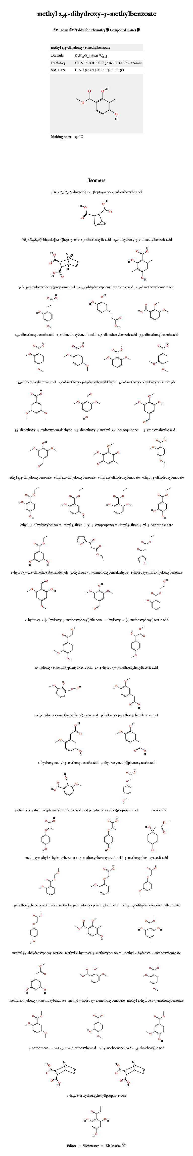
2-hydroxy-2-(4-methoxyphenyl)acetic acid (136, 620)
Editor (71, 1146)
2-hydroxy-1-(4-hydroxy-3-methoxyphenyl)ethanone (64, 620)
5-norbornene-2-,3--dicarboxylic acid (62, 1048)
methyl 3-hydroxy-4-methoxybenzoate (96, 1000)
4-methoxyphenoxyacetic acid (35, 905)
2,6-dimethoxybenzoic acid (117, 335)
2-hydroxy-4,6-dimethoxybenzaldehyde (39, 572)
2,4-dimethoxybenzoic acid (34, 335)
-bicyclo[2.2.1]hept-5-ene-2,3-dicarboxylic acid (96, 192)
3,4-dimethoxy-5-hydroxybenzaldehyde (147, 382)
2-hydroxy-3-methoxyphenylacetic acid (63, 667)
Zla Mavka (113, 1146)
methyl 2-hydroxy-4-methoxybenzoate (152, 953)
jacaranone (159, 810)
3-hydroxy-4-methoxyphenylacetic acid (129, 715)
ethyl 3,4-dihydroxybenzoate (163, 477)
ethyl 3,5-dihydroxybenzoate (40, 525)
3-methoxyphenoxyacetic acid (146, 858)
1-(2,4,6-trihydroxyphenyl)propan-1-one (96, 1095)
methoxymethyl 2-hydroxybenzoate (51, 858)
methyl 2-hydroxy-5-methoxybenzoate (38, 1000)
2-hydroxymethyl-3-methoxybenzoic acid (68, 763)
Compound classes (123, 30)
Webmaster (91, 1146)
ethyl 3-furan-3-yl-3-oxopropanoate (146, 525)
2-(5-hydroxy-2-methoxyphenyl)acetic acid (66, 715)
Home (63, 30)
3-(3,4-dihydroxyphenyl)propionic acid (105, 287)
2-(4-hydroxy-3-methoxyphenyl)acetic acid (126, 667)
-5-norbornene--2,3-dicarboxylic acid (131, 1048)
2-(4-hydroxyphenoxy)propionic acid (111, 810)
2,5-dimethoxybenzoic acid (76, 335)
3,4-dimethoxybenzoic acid (158, 335)
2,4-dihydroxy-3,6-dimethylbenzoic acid (142, 240)
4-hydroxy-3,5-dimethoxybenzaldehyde (99, 572)
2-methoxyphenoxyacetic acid (101, 858)
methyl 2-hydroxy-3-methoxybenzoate (93, 953)
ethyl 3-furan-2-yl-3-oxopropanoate (90, 525)
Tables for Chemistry (90, 30)
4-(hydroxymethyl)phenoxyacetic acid (128, 763)
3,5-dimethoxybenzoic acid (37, 382)
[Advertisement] (96, 158)
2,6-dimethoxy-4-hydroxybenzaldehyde (87, 382)
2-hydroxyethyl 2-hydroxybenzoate (156, 572)
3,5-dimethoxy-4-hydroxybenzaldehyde (43, 430)
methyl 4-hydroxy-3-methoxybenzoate (155, 1000)
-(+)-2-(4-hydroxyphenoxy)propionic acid (48, 810)
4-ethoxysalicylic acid (159, 430)
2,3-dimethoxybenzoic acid (155, 287)
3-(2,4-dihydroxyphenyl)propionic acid (47, 287)
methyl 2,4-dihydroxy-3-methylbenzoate (88, 905)
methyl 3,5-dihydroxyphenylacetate (37, 953)
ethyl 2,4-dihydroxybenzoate (31, 477)
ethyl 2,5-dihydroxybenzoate (74, 477)
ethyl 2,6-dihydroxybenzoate (119, 477)
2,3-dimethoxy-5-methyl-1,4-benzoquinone (106, 430)
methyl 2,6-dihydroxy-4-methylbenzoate (150, 905)
